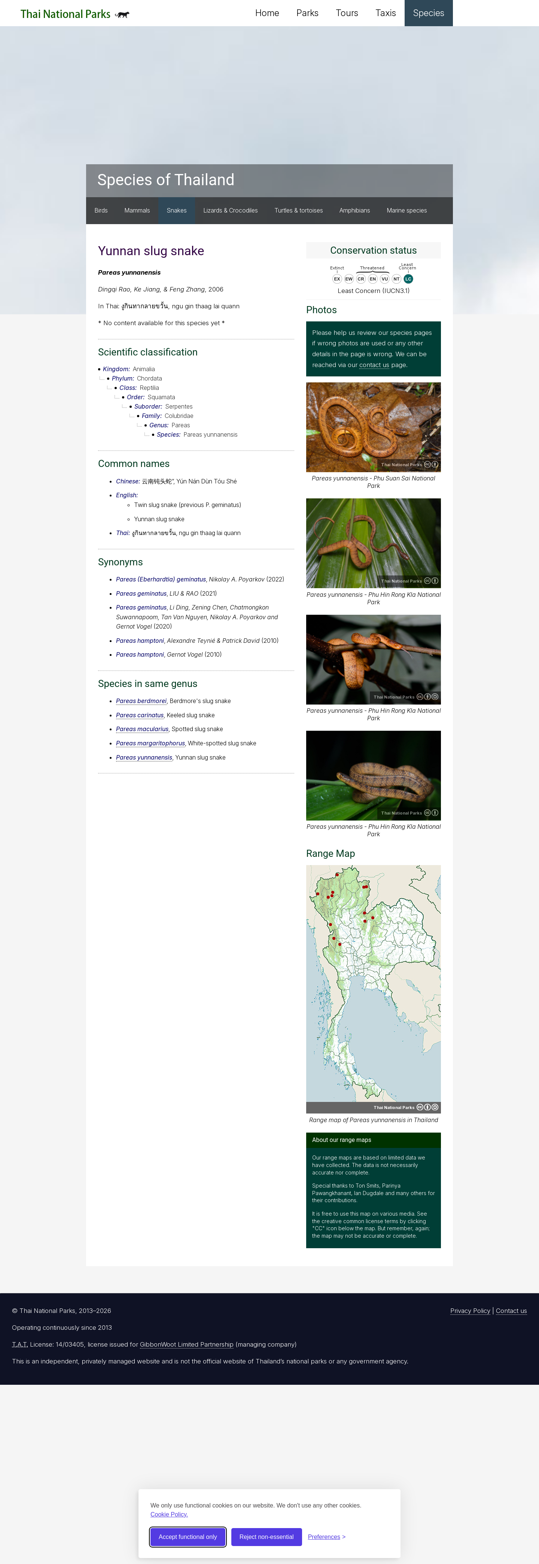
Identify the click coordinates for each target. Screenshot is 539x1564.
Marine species (407, 210)
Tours (347, 12)
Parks (307, 12)
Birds (101, 210)
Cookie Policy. (169, 1514)
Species (428, 12)
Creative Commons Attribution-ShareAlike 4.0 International (427, 696)
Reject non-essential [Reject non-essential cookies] (267, 1537)
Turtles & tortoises (298, 210)
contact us (374, 365)
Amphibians (354, 210)
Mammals (137, 210)
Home (267, 12)
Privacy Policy (470, 1310)
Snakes (177, 210)
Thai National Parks (75, 16)
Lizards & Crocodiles (230, 210)
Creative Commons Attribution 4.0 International (431, 464)
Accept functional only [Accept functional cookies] (188, 1537)
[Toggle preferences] (327, 1537)
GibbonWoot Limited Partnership (187, 1344)
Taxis (385, 12)
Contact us (511, 1310)
